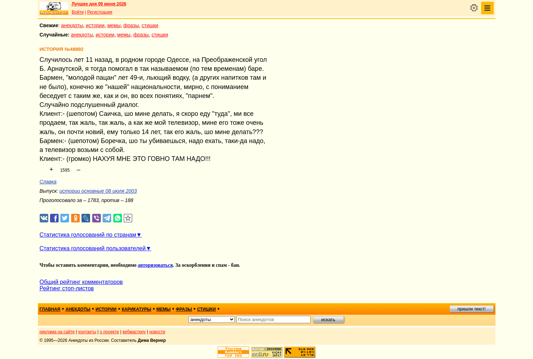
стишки (150, 25)
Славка (48, 182)
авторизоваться (155, 265)
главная (50, 309)
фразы (131, 25)
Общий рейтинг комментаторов (81, 282)
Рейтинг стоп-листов (67, 288)
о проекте (109, 331)
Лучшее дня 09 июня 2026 (99, 3)
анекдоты (72, 25)
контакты (87, 331)
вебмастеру (134, 331)
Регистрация (99, 12)
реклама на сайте (57, 331)
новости (157, 331)
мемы (113, 25)
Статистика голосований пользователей (93, 248)
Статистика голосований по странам (88, 235)
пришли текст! (472, 308)
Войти (78, 12)
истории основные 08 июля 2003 (98, 191)
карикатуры (136, 309)
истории (95, 25)
